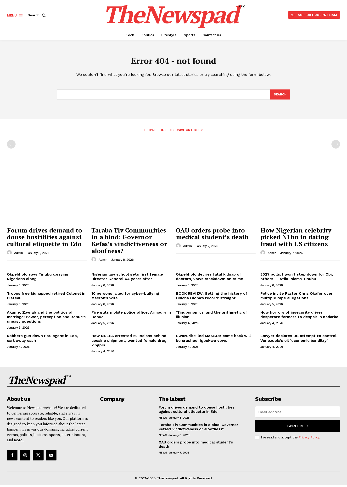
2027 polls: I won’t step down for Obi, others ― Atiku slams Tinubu (296, 278)
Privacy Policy (309, 439)
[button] (38, 15)
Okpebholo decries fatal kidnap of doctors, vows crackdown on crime (209, 278)
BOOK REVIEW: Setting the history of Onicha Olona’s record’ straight (211, 297)
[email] (297, 414)
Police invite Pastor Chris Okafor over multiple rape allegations (296, 297)
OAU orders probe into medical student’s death (212, 235)
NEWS (163, 419)
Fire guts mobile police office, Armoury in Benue (131, 316)
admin (18, 255)
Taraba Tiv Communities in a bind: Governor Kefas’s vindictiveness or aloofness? (129, 242)
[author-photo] (10, 254)
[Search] (280, 96)
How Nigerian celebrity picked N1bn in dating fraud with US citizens (295, 239)
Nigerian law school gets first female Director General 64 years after (127, 278)
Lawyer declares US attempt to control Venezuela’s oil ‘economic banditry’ (298, 339)
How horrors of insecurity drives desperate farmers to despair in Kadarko (299, 316)
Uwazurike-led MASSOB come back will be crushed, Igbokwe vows (213, 339)
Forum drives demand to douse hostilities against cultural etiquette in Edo (44, 239)
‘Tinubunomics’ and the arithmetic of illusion (211, 316)
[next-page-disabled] (335, 146)
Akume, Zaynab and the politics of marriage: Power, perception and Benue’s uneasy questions (46, 319)
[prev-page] (11, 146)
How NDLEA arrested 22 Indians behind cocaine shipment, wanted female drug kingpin (129, 342)
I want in (297, 428)
